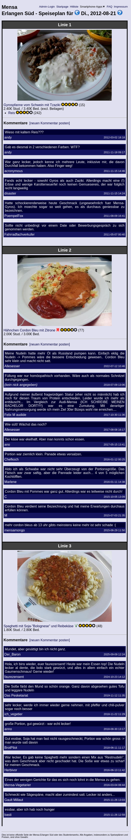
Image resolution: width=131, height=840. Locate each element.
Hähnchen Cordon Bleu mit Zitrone (29, 330)
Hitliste (74, 6)
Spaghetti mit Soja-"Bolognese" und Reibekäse (38, 626)
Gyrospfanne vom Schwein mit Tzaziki (32, 105)
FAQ (109, 6)
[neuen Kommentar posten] (49, 123)
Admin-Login (47, 6)
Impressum (120, 6)
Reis (11, 113)
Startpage (62, 6)
